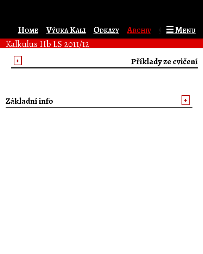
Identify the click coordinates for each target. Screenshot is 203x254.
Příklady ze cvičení (164, 61)
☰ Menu (181, 30)
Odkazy (106, 30)
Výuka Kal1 (66, 30)
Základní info (29, 101)
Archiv (139, 30)
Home (28, 30)
